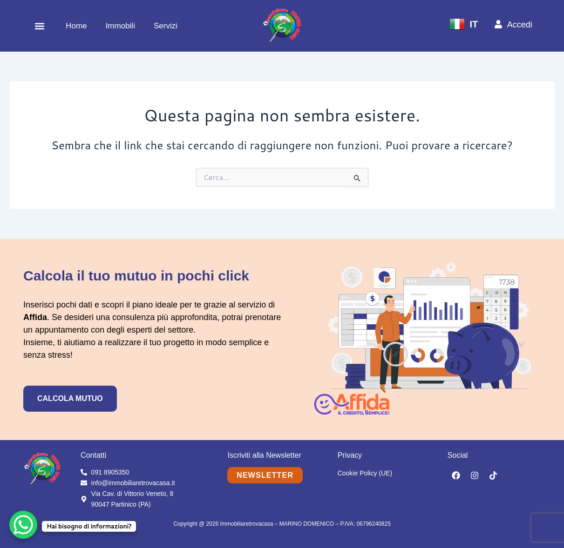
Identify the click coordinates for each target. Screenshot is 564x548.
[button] (39, 25)
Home (76, 25)
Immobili (120, 25)
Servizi (165, 25)
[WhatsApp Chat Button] (23, 525)
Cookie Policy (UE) (365, 473)
